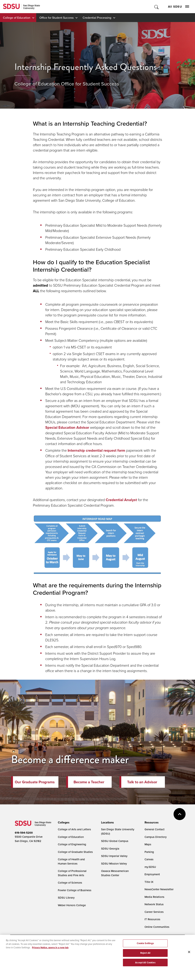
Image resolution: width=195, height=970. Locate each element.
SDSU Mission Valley (114, 863)
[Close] (189, 953)
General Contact (155, 829)
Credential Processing (97, 18)
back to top (180, 814)
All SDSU (178, 6)
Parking (149, 852)
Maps (148, 844)
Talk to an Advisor (142, 782)
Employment (152, 874)
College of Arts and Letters (74, 829)
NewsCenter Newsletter (159, 889)
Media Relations (154, 897)
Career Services (154, 912)
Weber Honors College (72, 905)
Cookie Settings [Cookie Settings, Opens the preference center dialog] (145, 944)
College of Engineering (72, 844)
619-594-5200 (24, 833)
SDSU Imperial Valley (114, 856)
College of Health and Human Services (71, 861)
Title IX (149, 882)
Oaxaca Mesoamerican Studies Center (115, 873)
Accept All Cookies (145, 964)
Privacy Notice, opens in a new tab (50, 949)
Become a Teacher (89, 782)
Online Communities (157, 927)
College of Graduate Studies (75, 852)
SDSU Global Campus (114, 841)
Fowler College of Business (74, 890)
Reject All (145, 954)
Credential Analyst (121, 500)
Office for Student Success (56, 18)
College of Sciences (70, 883)
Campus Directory (156, 837)
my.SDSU (150, 867)
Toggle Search (156, 6)
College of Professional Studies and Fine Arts (72, 873)
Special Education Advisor (67, 427)
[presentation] (63, 822)
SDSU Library (66, 897)
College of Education (16, 18)
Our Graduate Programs (35, 782)
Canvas (149, 859)
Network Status (154, 904)
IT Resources (152, 919)
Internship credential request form (96, 450)
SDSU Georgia (110, 848)
